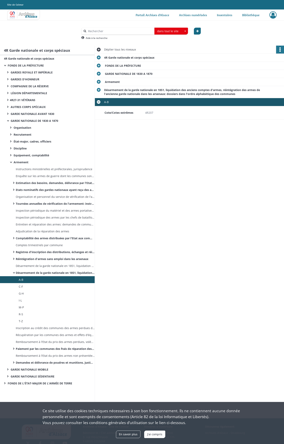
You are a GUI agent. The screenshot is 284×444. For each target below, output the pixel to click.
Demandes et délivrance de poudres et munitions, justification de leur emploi (55, 362)
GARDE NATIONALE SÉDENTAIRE (32, 376)
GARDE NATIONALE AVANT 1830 (32, 114)
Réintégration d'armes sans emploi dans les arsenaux (52, 259)
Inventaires (224, 15)
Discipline (20, 148)
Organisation (22, 128)
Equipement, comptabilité (31, 155)
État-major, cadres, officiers (32, 141)
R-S (21, 314)
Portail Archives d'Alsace (152, 15)
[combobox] (171, 31)
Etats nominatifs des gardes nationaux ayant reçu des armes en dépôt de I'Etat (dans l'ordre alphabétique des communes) (55, 190)
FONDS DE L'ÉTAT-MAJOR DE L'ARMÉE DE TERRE (39, 383)
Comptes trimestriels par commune (39, 245)
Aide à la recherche (96, 38)
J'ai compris (154, 434)
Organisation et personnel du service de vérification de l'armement (55, 197)
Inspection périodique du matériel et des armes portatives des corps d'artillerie (55, 210)
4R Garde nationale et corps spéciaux (29, 58)
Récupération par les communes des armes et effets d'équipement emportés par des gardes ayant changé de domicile (55, 335)
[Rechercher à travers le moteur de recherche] (120, 31)
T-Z (21, 321)
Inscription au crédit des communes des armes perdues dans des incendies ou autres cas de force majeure (55, 328)
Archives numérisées (193, 15)
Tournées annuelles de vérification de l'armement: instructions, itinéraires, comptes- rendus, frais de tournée (55, 204)
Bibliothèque (251, 15)
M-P (21, 307)
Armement (20, 162)
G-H (21, 293)
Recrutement (22, 134)
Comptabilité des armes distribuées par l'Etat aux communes (55, 238)
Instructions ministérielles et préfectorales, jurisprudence (54, 169)
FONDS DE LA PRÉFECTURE (25, 65)
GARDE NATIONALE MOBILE (29, 369)
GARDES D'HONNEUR (24, 79)
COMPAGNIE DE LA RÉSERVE (29, 86)
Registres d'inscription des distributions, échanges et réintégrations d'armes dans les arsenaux (55, 252)
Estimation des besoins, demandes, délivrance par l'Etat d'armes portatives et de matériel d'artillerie (55, 183)
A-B (21, 280)
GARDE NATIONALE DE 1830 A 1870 (34, 121)
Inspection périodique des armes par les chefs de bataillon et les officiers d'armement (55, 217)
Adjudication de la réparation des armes (42, 231)
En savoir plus (128, 434)
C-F (21, 286)
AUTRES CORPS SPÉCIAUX (28, 107)
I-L (20, 300)
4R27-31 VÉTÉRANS (22, 100)
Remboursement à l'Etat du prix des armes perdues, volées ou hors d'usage (55, 342)
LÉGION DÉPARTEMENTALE (28, 93)
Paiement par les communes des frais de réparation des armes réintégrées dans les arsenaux (55, 349)
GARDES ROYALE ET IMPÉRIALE (31, 72)
